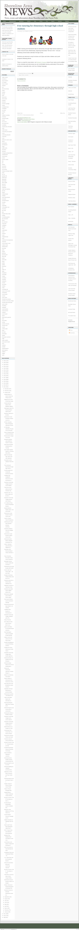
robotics (3, 286)
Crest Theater (71, 99)
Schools (60, 21)
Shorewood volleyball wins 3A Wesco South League (8, 596)
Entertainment (12, 21)
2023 (5, 366)
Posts (70, 330)
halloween (4, 187)
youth (3, 355)
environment (4, 156)
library (3, 220)
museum (4, 233)
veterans (4, 345)
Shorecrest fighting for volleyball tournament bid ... (8, 768)
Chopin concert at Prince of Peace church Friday (8, 785)
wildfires (3, 351)
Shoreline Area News (29, 119)
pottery (3, 264)
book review (4, 98)
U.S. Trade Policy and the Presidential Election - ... (8, 859)
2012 (5, 386)
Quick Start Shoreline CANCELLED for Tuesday (8, 446)
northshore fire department (7, 240)
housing (3, 202)
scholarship (4, 292)
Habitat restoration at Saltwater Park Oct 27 (8, 821)
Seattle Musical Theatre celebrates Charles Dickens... (8, 794)
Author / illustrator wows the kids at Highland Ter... (8, 546)
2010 (5, 915)
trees (3, 343)
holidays (3, 195)
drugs (3, 146)
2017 (5, 377)
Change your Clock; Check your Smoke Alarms (8, 649)
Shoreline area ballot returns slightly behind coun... (8, 590)
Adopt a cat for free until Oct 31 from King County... (8, 639)
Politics (28, 21)
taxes (3, 330)
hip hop (3, 190)
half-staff (4, 185)
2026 (5, 360)
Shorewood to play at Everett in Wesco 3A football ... (9, 881)
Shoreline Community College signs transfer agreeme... (8, 654)
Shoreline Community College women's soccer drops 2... (8, 723)
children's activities (6, 115)
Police (41, 21)
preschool (4, 266)
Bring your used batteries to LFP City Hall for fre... (9, 811)
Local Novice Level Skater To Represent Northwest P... (9, 844)
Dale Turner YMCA (72, 145)
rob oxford (4, 284)
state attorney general (6, 317)
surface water (5, 328)
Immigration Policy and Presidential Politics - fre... (9, 854)
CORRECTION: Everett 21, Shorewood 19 (7, 611)
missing (3, 226)
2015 (5, 381)
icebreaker (4, 205)
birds (3, 95)
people (3, 251)
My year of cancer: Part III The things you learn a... (9, 799)
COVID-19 (4, 79)
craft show (4, 136)
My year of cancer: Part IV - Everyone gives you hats (9, 744)
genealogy (4, 180)
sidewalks (4, 307)
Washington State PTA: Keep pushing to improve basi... (9, 410)
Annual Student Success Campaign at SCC (8, 816)
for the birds (4, 169)
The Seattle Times (72, 315)
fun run (3, 174)
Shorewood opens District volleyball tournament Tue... (8, 541)
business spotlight (5, 103)
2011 (5, 913)
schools (3, 295)
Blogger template (2, 929)
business (4, 102)
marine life (4, 223)
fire (2, 162)
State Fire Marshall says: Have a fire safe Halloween (8, 456)
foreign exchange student (7, 171)
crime (3, 138)
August (6, 898)
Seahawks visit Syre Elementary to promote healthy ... (8, 690)
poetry (3, 258)
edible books (4, 148)
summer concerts (5, 323)
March (6, 908)
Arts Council (70, 136)
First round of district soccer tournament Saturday (8, 601)
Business (21, 21)
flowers (3, 164)
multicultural (4, 230)
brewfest (4, 100)
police (3, 261)
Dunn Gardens (5, 80)
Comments (72, 332)
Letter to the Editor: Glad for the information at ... (8, 699)
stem (3, 318)
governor (4, 184)
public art (4, 269)
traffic (3, 338)
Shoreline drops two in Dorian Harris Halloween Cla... (8, 582)
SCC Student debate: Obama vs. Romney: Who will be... (9, 451)
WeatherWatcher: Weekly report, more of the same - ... (9, 510)
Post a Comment (21, 80)
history (3, 192)
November (7, 390)
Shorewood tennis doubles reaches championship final (8, 759)
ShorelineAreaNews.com (24, 117)
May (6, 904)
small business (5, 309)
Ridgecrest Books (71, 194)
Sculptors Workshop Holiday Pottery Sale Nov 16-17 (9, 577)
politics (3, 263)
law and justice (5, 218)
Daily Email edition (22, 122)
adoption (4, 85)
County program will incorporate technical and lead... (9, 472)
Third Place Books (72, 201)
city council (4, 121)
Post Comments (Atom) (28, 114)
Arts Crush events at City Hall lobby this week (8, 849)
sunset (3, 327)
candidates (4, 108)
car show (4, 110)
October (6, 392)
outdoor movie (5, 245)
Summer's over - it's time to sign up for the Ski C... (8, 494)
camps (3, 105)
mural (3, 231)
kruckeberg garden (6, 217)
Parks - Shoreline (71, 218)
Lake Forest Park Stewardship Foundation (71, 156)
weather (3, 346)
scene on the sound (6, 291)
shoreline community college (8, 300)
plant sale (4, 256)
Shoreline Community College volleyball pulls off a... (8, 616)
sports (3, 315)
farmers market (5, 159)
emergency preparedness (7, 153)
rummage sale (5, 289)
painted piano (5, 246)
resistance (4, 281)
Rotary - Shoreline (72, 161)
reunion (3, 282)
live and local (4, 221)
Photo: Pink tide (7, 619)
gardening (4, 179)
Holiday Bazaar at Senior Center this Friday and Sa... (8, 396)
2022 (5, 368)
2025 (5, 362)
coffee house (4, 129)
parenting (4, 248)
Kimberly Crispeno (42, 62)
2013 (5, 385)
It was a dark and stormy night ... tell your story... (8, 571)
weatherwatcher (5, 348)
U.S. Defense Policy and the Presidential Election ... (9, 504)
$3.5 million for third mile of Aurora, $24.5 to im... (8, 623)
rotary (3, 287)
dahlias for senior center (7, 139)
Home (4, 21)
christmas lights (5, 118)
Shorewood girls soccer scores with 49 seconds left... (9, 709)
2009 (5, 917)
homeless (4, 199)
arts (3, 87)
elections (4, 151)
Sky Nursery (70, 221)
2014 (5, 383)
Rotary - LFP (70, 151)
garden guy (4, 177)
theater (3, 335)
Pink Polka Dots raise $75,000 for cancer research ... (8, 685)
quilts (3, 271)
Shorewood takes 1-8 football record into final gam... (8, 659)
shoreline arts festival (6, 299)
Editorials (70, 90)
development (4, 144)
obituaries (4, 241)
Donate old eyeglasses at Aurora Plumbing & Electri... (9, 644)
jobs (3, 212)
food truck (4, 167)
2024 (5, 364)
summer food (4, 325)
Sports (52, 21)
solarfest (4, 312)
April (6, 906)
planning (4, 253)
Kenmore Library (71, 181)
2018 (5, 375)
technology (4, 333)
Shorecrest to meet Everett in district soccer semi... (8, 535)
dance (3, 141)
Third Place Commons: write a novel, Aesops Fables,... (9, 876)
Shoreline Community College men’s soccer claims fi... (8, 718)
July (5, 900)
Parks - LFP (70, 214)
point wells (4, 259)
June (6, 902)
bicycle (3, 93)
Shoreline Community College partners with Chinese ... (8, 499)
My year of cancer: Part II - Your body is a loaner (9, 871)
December (7, 388)
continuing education (6, 134)
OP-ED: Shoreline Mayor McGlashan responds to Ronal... (9, 424)
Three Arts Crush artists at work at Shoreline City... (8, 489)
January (6, 911)
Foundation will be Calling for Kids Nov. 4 (9, 462)
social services (5, 310)
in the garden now (5, 207)
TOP (78, 929)
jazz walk (4, 210)
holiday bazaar (5, 194)
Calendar (70, 77)
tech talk (3, 332)
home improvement (6, 197)
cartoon (3, 111)
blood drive (4, 97)
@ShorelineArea (26, 120)
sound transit (4, 313)
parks (3, 249)
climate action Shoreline (7, 126)
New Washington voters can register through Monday (8, 634)
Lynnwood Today (71, 309)
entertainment (5, 154)
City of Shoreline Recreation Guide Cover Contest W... (8, 558)
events (3, 157)
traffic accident (5, 340)
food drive (4, 166)
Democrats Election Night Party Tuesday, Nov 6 (9, 704)
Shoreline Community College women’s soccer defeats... (8, 484)
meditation (4, 225)
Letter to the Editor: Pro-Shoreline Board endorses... (9, 628)
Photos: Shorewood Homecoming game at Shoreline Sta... (8, 886)
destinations (4, 143)
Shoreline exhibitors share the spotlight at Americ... (8, 530)
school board (4, 294)
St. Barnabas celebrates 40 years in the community (8, 429)
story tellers (4, 320)
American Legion (71, 133)
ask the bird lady (5, 88)
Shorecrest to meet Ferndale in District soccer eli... (8, 418)
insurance (4, 208)
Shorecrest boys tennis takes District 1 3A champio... (9, 606)
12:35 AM (29, 73)
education (4, 149)
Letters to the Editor (72, 87)
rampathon (4, 272)
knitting (3, 215)
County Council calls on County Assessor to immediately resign (72, 60)
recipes (3, 276)
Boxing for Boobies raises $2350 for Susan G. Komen (8, 441)
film (3, 161)
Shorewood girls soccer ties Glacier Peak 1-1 (9, 780)
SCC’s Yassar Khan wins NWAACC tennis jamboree (8, 832)
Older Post (62, 113)
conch (3, 133)
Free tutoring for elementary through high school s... (8, 467)
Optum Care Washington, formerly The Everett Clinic (72, 245)
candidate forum (5, 107)
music (3, 235)
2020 (5, 371)
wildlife (3, 353)
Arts (35, 21)
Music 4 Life (70, 148)
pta (2, 267)
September (7, 896)
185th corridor (5, 77)
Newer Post (19, 113)
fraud (3, 172)
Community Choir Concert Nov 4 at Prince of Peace (8, 732)
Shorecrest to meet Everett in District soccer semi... (8, 515)
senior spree (4, 297)
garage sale (4, 175)
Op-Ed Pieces (71, 94)
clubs (3, 128)
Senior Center (5, 83)
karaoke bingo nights (6, 213)
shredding (4, 305)
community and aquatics (7, 131)
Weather (67, 21)
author (3, 90)
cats (3, 113)
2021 (5, 370)
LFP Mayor (4, 82)
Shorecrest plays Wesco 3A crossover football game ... (9, 665)
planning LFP (4, 254)
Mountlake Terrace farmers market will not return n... (8, 563)
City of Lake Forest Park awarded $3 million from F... (8, 826)
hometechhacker (5, 200)
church (3, 120)
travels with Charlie (6, 341)
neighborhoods (5, 236)
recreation (4, 277)
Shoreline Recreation (72, 118)
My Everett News (71, 312)
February (7, 910)
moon (3, 228)
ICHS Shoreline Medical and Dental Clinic (72, 229)
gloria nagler (4, 182)
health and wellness (6, 189)
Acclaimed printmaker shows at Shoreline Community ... (8, 749)
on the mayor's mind (6, 243)
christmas (4, 116)
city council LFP (5, 123)
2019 (5, 373)
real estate (4, 274)
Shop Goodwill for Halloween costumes (8, 754)
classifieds (4, 125)
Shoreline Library (71, 197)
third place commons (6, 337)
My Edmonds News (72, 300)
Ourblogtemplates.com (13, 929)
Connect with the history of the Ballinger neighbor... (9, 405)
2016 (5, 379)
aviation (3, 92)
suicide (3, 322)
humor (3, 203)
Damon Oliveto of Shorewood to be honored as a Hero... (9, 680)
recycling (4, 279)
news (3, 238)
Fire (47, 21)
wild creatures (5, 350)
